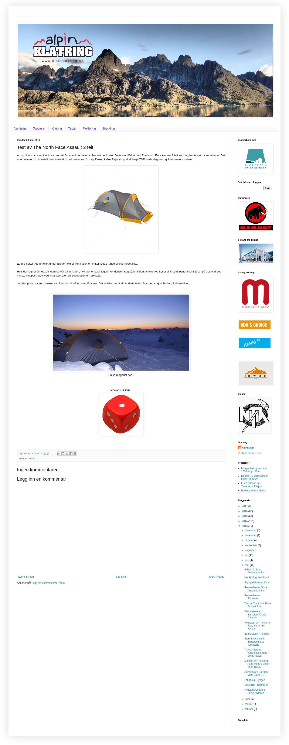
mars (248, 704)
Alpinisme (20, 128)
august (249, 550)
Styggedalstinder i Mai (256, 582)
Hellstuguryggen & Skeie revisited (254, 691)
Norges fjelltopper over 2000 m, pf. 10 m (254, 470)
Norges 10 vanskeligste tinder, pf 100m (254, 477)
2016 (245, 511)
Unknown (248, 447)
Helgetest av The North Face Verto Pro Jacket (257, 625)
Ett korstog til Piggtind (256, 633)
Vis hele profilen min (249, 453)
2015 (245, 516)
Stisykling (108, 128)
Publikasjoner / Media (253, 490)
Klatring (57, 128)
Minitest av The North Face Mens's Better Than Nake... (256, 664)
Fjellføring (89, 128)
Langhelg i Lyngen (254, 680)
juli (247, 555)
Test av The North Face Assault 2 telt (257, 605)
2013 (245, 526)
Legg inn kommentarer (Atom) (48, 582)
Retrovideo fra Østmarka (252, 597)
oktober (249, 540)
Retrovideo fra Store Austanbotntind (255, 589)
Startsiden (121, 576)
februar (249, 709)
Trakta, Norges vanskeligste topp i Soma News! (256, 652)
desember (251, 530)
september (251, 545)
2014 (245, 521)
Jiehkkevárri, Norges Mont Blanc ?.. (256, 673)
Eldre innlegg (216, 576)
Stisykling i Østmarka (256, 684)
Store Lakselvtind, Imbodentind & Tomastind (254, 641)
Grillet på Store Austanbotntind (254, 571)
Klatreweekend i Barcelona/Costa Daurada (255, 614)
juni (247, 560)
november (251, 535)
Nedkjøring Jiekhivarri (256, 577)
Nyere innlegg (26, 576)
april (248, 699)
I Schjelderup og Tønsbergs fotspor (251, 485)
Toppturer (39, 128)
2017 (245, 506)
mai (247, 565)
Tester (72, 128)
